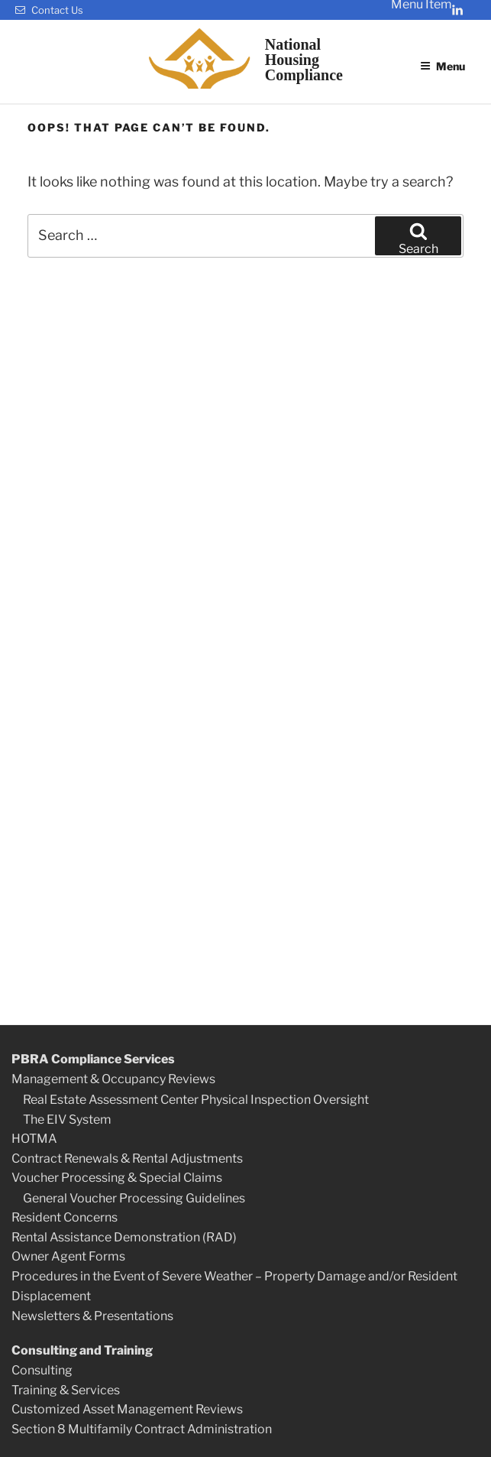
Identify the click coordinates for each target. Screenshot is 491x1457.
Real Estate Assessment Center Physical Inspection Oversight (196, 1099)
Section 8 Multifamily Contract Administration (141, 1429)
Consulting (42, 1370)
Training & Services (65, 1390)
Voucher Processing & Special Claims (116, 1177)
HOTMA (34, 1138)
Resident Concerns (64, 1217)
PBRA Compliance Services (93, 1059)
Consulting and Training (82, 1350)
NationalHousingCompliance (304, 60)
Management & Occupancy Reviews (113, 1079)
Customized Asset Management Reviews (127, 1409)
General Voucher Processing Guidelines (134, 1198)
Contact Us (49, 10)
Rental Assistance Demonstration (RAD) (124, 1237)
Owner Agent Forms (68, 1256)
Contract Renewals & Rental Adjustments (127, 1158)
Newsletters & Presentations (92, 1316)
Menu (442, 66)
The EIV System (67, 1119)
